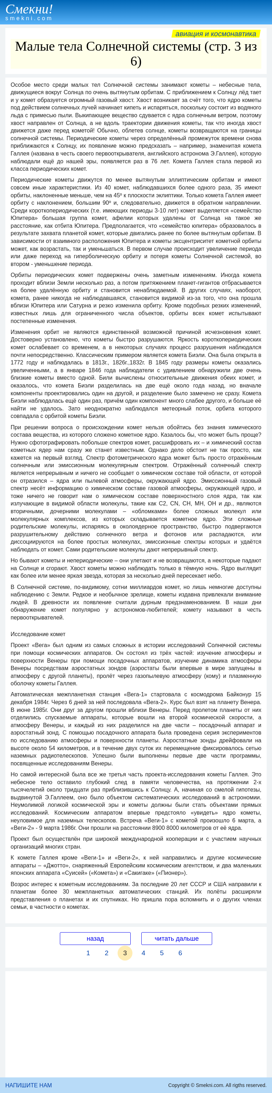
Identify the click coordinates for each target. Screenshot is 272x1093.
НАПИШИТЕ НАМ (28, 1085)
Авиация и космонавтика (216, 34)
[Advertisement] (136, 1024)
